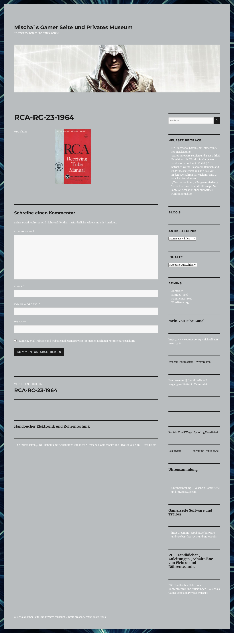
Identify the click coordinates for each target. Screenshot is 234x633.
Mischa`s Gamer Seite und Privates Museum (73, 27)
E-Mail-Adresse (27, 304)
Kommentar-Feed (181, 298)
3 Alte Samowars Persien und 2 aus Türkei (195, 155)
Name (19, 286)
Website (20, 322)
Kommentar (24, 231)
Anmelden (177, 291)
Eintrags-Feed (179, 294)
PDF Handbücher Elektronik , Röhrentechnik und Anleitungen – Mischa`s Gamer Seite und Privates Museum (194, 589)
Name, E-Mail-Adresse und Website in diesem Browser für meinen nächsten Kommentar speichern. (77, 340)
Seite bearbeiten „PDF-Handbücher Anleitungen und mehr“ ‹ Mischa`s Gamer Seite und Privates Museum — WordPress (86, 445)
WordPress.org (180, 302)
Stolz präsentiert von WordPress (87, 617)
